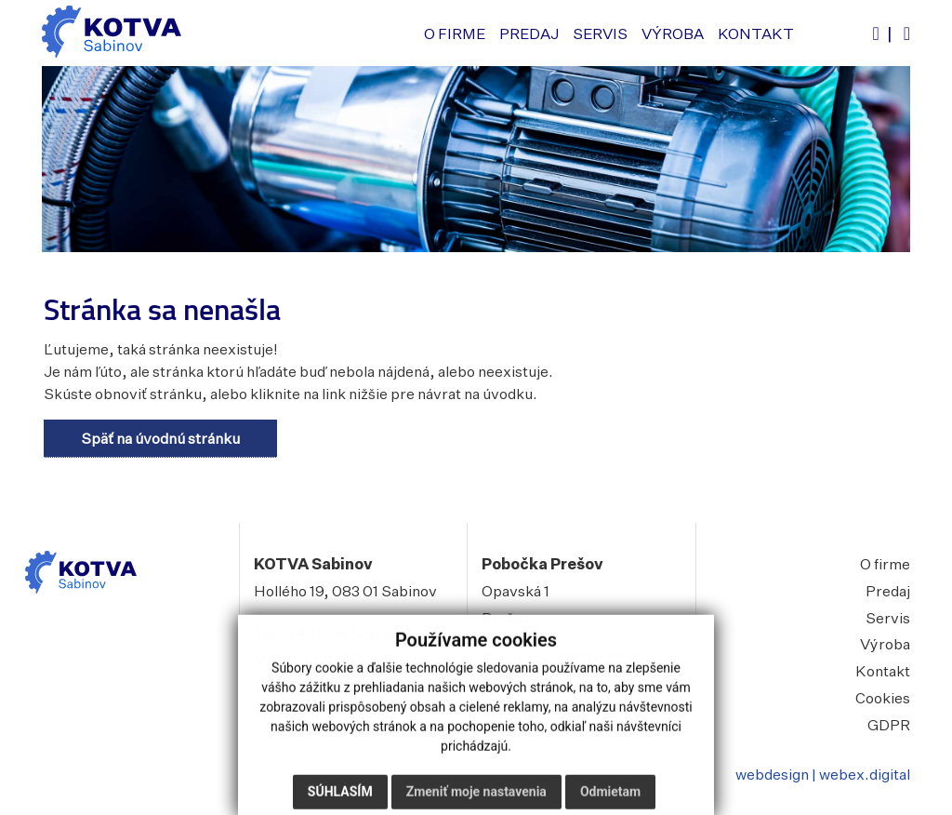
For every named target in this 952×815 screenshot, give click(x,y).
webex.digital (864, 774)
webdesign (772, 774)
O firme (885, 563)
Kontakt (882, 670)
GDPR (888, 724)
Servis (888, 617)
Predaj (888, 590)
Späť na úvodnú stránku (160, 438)
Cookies (882, 697)
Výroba (885, 644)
